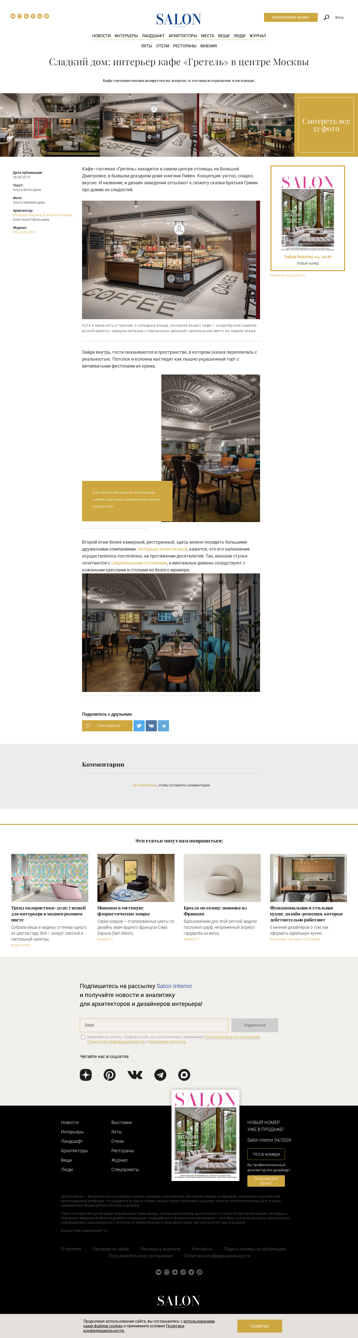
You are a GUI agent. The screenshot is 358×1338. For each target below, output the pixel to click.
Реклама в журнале (160, 1248)
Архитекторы (183, 35)
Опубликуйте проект (291, 17)
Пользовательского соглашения (232, 1037)
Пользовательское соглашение (140, 1255)
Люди (239, 35)
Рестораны (184, 46)
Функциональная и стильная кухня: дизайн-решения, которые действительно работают (306, 914)
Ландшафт (153, 35)
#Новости (105, 939)
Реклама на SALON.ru (287, 275)
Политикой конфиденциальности (116, 1042)
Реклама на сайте (110, 1248)
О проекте (71, 1248)
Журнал (257, 35)
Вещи (223, 35)
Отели (162, 46)
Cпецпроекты (125, 1169)
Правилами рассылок (167, 1042)
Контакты (202, 1248)
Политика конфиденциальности (217, 1255)
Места (207, 35)
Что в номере (266, 1154)
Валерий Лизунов (27, 215)
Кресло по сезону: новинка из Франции (215, 911)
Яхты (146, 46)
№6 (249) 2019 (24, 232)
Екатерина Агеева (57, 215)
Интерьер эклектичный (162, 549)
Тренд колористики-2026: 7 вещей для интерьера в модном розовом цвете (48, 914)
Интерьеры (126, 35)
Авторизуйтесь (145, 785)
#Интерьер (278, 939)
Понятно (260, 1326)
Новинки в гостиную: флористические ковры (123, 911)
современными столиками (139, 562)
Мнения (208, 46)
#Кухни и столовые (304, 939)
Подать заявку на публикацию (255, 1248)
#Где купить (21, 945)
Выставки (121, 1122)
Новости (101, 35)
